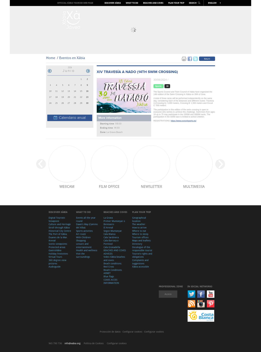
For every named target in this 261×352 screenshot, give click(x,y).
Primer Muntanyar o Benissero (114, 222)
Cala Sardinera (111, 237)
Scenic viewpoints (58, 243)
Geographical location (139, 219)
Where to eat (139, 230)
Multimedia (194, 186)
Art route (81, 234)
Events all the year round (86, 219)
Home (50, 58)
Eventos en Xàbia (72, 58)
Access (168, 294)
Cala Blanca (109, 234)
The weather (138, 224)
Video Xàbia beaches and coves (114, 258)
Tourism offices (140, 237)
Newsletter (151, 186)
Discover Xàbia (113, 3)
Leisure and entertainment (84, 245)
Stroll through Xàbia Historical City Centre (60, 229)
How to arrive (139, 227)
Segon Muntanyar (113, 230)
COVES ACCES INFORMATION (111, 281)
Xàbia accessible (140, 266)
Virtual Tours (55, 256)
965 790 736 (55, 343)
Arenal (52, 240)
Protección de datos (110, 331)
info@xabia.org (72, 343)
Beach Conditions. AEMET (113, 271)
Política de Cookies (94, 343)
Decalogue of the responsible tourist (142, 249)
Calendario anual (70, 118)
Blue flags (109, 276)
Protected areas (57, 247)
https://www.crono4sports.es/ (183, 121)
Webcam (66, 186)
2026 (70, 67)
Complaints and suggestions (140, 262)
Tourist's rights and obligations (142, 255)
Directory (137, 243)
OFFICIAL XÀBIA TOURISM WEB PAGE (75, 2)
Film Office (109, 186)
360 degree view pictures (57, 262)
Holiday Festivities (58, 253)
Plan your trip (176, 3)
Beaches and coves (153, 3)
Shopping (81, 240)
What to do (132, 3)
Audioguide (55, 266)
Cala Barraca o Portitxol (111, 242)
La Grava (108, 217)
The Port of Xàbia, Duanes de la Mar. (58, 235)
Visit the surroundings (83, 255)
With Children (83, 237)
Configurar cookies (133, 331)
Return (207, 58)
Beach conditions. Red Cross (113, 265)
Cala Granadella (112, 247)
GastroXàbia (55, 250)
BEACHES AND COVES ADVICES (115, 252)
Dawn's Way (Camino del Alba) (87, 226)
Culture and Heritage (60, 224)
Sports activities (84, 230)
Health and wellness (86, 250)
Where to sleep (140, 234)
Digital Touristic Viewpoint (57, 219)
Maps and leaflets (141, 240)
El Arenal (108, 227)
